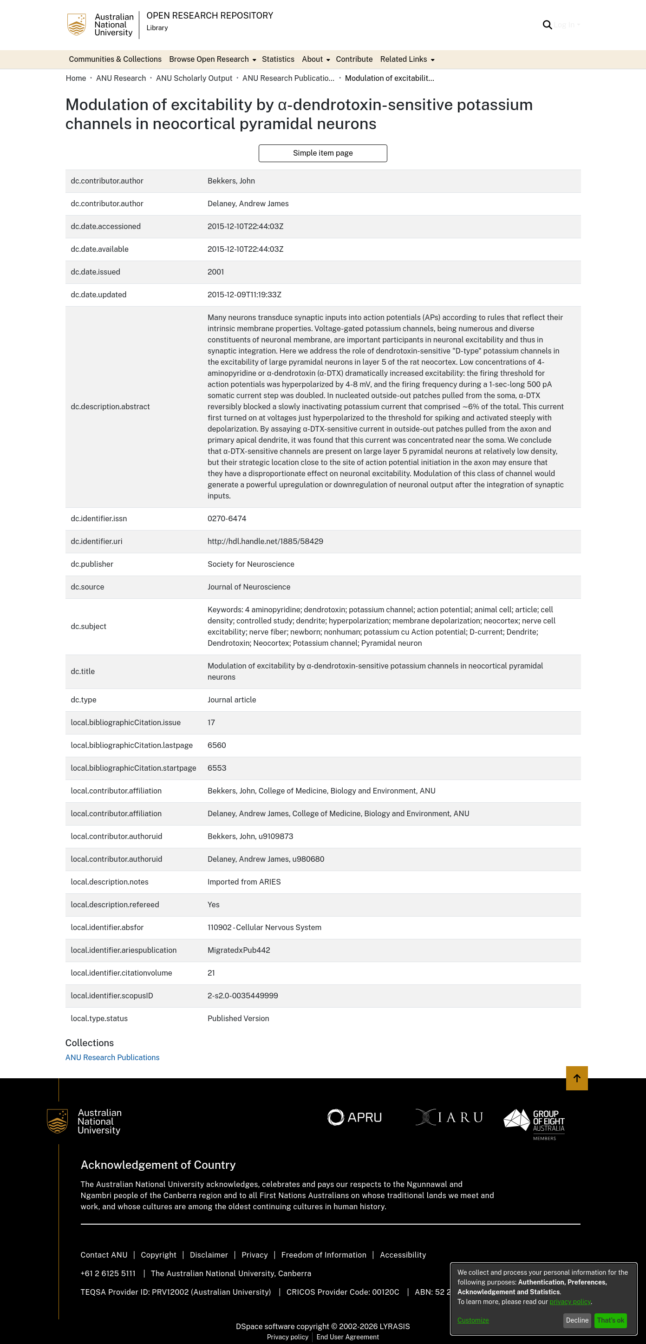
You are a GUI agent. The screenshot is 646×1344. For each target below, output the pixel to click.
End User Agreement (347, 1337)
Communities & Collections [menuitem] (115, 59)
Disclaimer (209, 1255)
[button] (547, 25)
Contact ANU (104, 1255)
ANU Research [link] (121, 78)
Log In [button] (565, 24)
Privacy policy (288, 1337)
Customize (473, 1320)
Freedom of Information (323, 1255)
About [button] (312, 59)
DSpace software (265, 1326)
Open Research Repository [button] (210, 15)
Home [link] (76, 78)
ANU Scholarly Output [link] (194, 78)
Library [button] (157, 28)
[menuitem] (211, 59)
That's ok (611, 1320)
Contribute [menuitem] (354, 59)
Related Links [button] (403, 59)
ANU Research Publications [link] (288, 78)
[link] (112, 1057)
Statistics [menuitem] (278, 59)
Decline (577, 1320)
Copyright (158, 1255)
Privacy (254, 1255)
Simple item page (323, 153)
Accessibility (403, 1255)
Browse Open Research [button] (209, 59)
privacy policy (570, 1301)
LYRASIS (394, 1326)
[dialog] (544, 1299)
